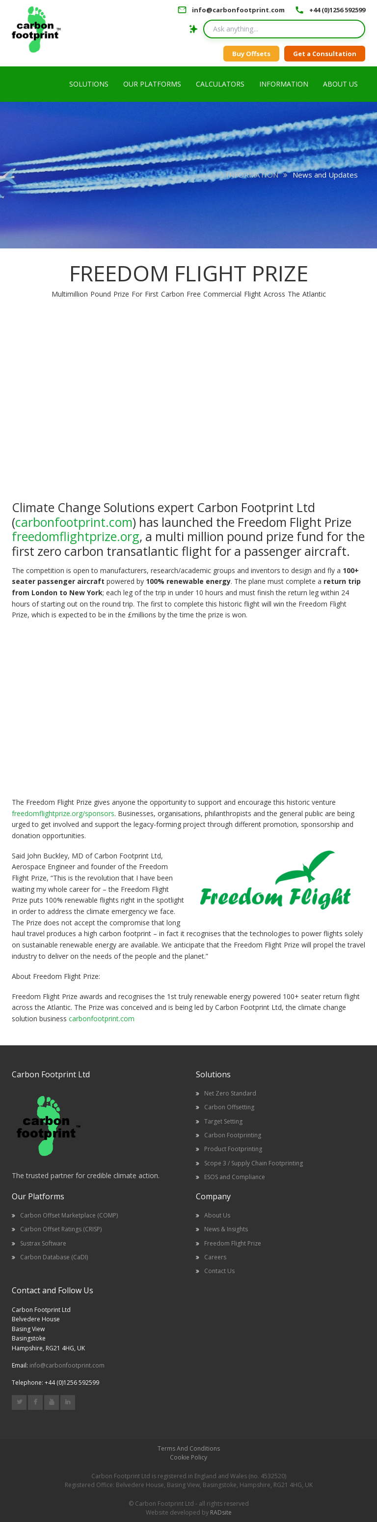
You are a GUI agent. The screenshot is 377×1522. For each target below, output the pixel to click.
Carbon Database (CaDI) (54, 1257)
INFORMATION (252, 175)
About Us (217, 1215)
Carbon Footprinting (232, 1135)
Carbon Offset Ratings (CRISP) (61, 1229)
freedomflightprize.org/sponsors (63, 813)
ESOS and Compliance (234, 1177)
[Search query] (284, 29)
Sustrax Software (43, 1243)
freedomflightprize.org (75, 536)
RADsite (221, 1512)
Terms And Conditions (189, 1448)
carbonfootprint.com (74, 522)
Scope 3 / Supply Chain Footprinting (253, 1163)
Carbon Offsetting (229, 1107)
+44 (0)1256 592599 (337, 10)
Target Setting (223, 1121)
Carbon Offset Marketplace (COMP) (69, 1215)
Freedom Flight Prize (232, 1243)
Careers (215, 1257)
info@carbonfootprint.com (238, 10)
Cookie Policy (188, 1457)
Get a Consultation (324, 53)
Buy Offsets (251, 53)
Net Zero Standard (230, 1093)
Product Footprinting (233, 1149)
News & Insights (226, 1229)
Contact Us (219, 1271)
